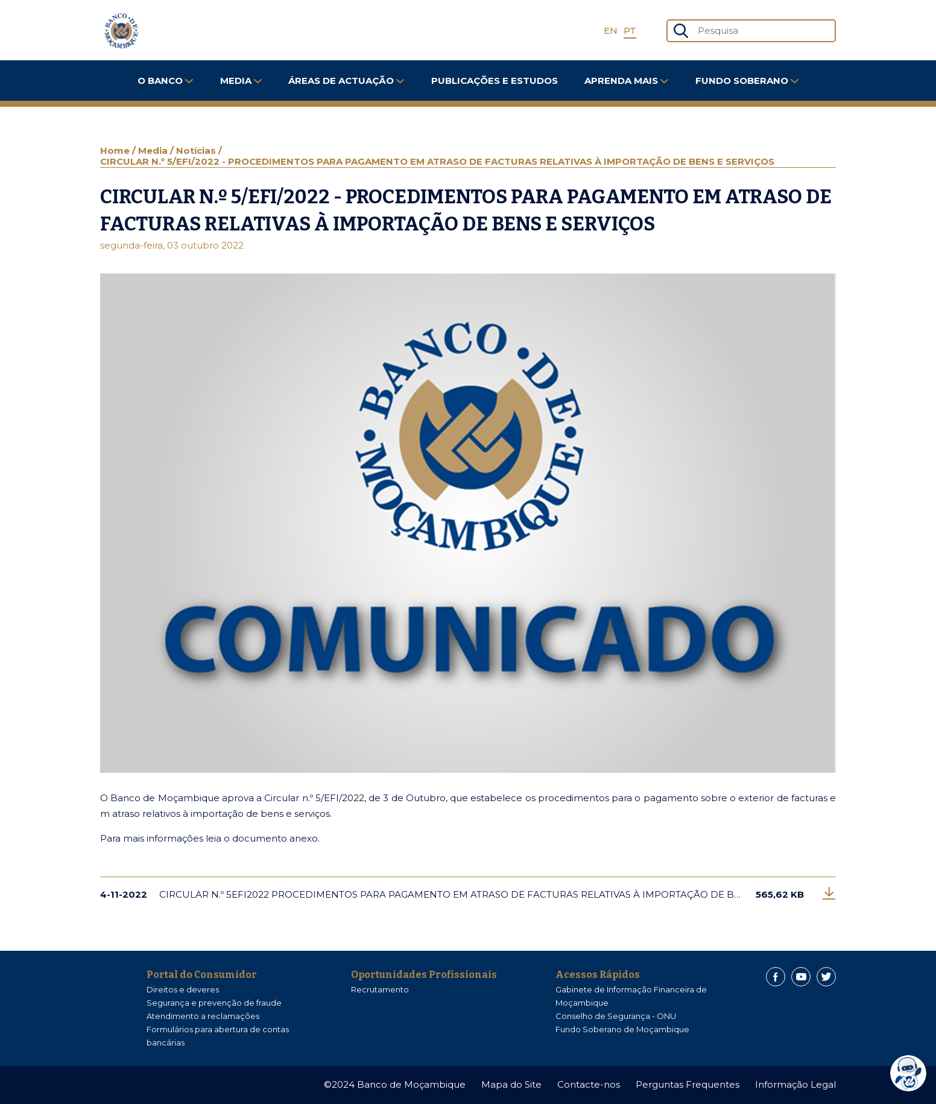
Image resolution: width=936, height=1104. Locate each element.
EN (611, 30)
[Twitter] (826, 976)
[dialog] (911, 1073)
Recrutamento (380, 989)
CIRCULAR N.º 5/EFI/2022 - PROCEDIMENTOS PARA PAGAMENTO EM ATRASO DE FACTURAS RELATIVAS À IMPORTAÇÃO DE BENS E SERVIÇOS (437, 161)
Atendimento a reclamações (203, 1016)
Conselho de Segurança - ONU (615, 1016)
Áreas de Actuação (346, 80)
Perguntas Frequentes (687, 1084)
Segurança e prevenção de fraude (214, 1002)
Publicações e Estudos (494, 80)
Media (241, 80)
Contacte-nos (588, 1084)
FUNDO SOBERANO (746, 80)
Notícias (197, 150)
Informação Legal (795, 1084)
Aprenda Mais (626, 80)
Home (116, 150)
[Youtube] (801, 976)
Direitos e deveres (183, 989)
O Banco (165, 80)
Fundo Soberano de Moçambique (622, 1029)
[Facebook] (775, 976)
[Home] (121, 31)
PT (630, 30)
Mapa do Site (511, 1084)
